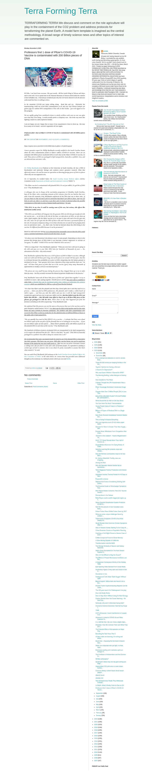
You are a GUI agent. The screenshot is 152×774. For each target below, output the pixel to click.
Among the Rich (101, 463)
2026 (96, 342)
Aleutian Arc (99, 678)
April (97, 707)
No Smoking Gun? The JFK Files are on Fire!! (109, 124)
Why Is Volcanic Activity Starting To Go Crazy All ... (112, 528)
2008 (96, 758)
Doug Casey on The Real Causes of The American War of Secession (115, 185)
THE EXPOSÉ (31, 139)
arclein (105, 51)
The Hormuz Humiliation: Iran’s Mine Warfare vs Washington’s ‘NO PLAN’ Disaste (115, 212)
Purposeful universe (102, 479)
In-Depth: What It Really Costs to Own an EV (110, 685)
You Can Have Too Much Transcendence (108, 403)
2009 (96, 755)
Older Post (81, 383)
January (98, 715)
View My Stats (96, 325)
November (99, 355)
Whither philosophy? (102, 659)
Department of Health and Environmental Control (51, 181)
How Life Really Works (103, 593)
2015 (96, 738)
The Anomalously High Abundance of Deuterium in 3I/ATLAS (115, 172)
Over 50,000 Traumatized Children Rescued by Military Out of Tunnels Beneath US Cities (115, 111)
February (99, 713)
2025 (96, 345)
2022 (96, 719)
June (97, 701)
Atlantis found (100, 675)
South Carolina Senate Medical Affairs (66, 179)
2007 (96, 760)
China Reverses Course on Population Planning (111, 530)
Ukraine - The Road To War (112, 133)
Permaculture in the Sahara (104, 495)
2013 (96, 744)
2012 (96, 747)
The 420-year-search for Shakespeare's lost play (111, 590)
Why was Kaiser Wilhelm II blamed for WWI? (110, 372)
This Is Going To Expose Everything (107, 419)
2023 (96, 350)
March (98, 710)
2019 (96, 727)
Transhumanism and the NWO (105, 543)
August (98, 696)
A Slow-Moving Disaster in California (107, 540)
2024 (96, 348)
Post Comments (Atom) (40, 386)
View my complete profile (100, 101)
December (99, 353)
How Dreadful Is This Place (104, 380)
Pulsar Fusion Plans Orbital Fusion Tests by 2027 (111, 511)
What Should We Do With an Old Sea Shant (109, 400)
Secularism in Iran (101, 574)
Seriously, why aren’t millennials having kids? (110, 603)
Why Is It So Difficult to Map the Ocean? (108, 555)
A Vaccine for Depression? (104, 370)
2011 (96, 749)
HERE (69, 359)
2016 (96, 735)
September (99, 693)
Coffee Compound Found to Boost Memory (109, 538)
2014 (96, 741)
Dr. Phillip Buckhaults (31, 168)
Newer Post (28, 383)
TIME (97, 610)
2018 (96, 730)
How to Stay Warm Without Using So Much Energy (112, 596)
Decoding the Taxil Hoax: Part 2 (106, 634)
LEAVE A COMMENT (61, 139)
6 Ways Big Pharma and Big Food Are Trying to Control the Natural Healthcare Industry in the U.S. (116, 146)
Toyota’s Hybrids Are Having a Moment (108, 367)
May (97, 704)
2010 (96, 752)
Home (55, 383)
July (97, 699)
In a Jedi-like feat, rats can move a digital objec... (111, 622)
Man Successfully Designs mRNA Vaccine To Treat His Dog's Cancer (115, 160)
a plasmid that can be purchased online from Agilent (49, 282)
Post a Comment (32, 379)
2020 (96, 724)
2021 (96, 722)
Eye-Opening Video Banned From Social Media (111, 567)
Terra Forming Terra (60, 11)
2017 (96, 733)
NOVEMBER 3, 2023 (45, 139)
